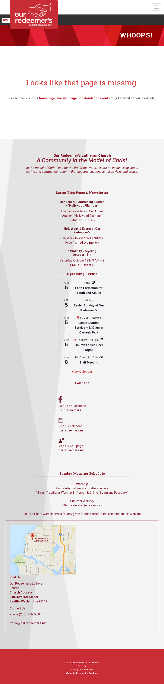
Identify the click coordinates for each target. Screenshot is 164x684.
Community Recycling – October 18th (82, 253)
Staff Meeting (88, 362)
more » (90, 220)
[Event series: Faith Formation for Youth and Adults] (93, 282)
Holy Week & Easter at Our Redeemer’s (82, 230)
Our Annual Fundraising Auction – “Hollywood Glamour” (82, 203)
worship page (67, 98)
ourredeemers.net (72, 430)
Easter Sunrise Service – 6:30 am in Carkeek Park (89, 327)
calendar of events (96, 98)
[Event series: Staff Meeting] (101, 357)
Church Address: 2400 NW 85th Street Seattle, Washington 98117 (28, 597)
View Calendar (82, 371)
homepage (47, 98)
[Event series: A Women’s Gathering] (101, 340)
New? (6, 20)
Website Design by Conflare (82, 673)
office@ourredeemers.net (28, 623)
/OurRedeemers (70, 410)
